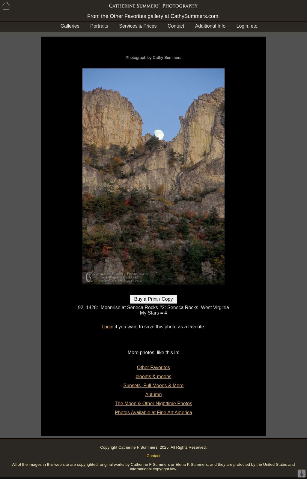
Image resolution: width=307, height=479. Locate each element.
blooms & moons (153, 376)
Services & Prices (137, 26)
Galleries (70, 26)
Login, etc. (248, 26)
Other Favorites (153, 367)
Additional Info (210, 26)
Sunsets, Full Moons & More (154, 385)
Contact (176, 26)
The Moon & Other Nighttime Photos (153, 403)
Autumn (153, 394)
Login (107, 326)
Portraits (99, 26)
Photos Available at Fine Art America (153, 412)
